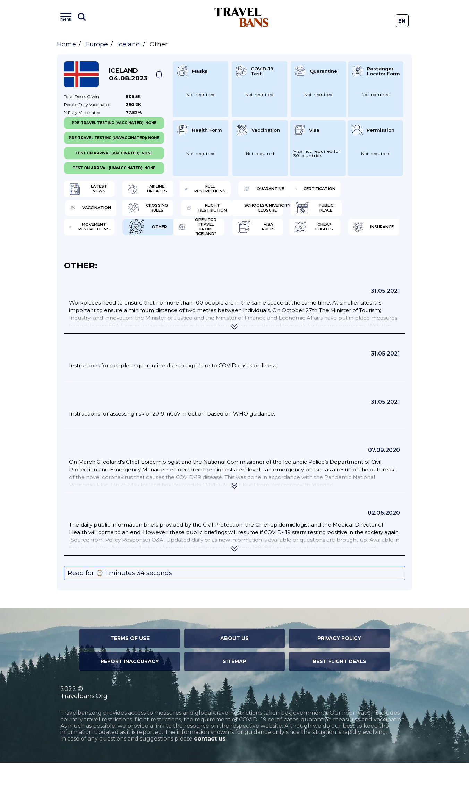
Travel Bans (241, 17)
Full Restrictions (276, 190)
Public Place (185, 236)
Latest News (97, 190)
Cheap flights (275, 258)
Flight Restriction (363, 213)
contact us (209, 772)
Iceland (128, 44)
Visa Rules (182, 258)
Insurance (358, 258)
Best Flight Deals (339, 695)
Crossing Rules (277, 213)
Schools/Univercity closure (102, 236)
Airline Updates (189, 190)
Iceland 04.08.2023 (128, 74)
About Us (234, 671)
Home (66, 44)
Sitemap (234, 695)
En (402, 21)
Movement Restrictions (275, 236)
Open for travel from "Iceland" (101, 258)
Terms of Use (130, 671)
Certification (99, 213)
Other (353, 236)
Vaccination (185, 213)
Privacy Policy (339, 671)
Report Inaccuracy (130, 695)
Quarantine (360, 190)
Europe (96, 44)
